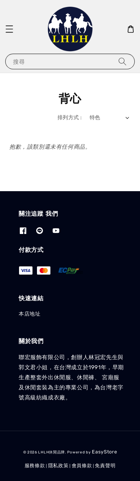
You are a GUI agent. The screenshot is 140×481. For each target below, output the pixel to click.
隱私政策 (58, 465)
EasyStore (104, 452)
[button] (9, 29)
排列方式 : (69, 117)
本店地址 (29, 314)
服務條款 (35, 465)
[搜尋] (122, 61)
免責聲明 (105, 465)
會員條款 (82, 465)
